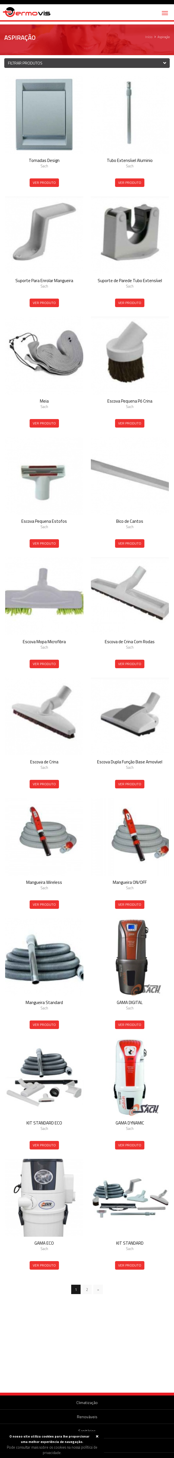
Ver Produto (44, 182)
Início (148, 37)
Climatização (87, 1402)
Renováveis (87, 1417)
